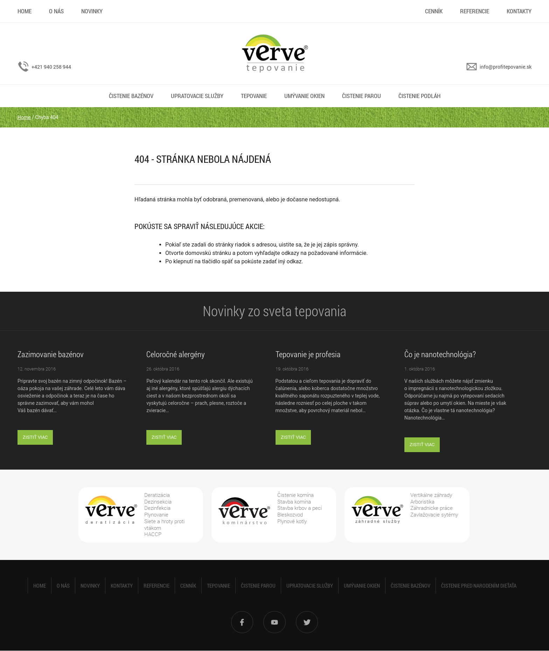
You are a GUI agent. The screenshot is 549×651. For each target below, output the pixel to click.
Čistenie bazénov (131, 96)
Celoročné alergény (175, 354)
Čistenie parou (361, 96)
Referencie (474, 11)
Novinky (92, 11)
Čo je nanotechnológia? (440, 354)
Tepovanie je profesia (308, 354)
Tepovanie (254, 96)
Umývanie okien (304, 96)
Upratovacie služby (197, 96)
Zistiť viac (35, 437)
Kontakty (519, 11)
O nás (56, 11)
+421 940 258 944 (51, 66)
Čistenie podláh (419, 96)
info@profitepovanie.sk (505, 66)
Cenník (434, 11)
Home (25, 11)
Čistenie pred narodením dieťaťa (478, 585)
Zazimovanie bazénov (51, 354)
